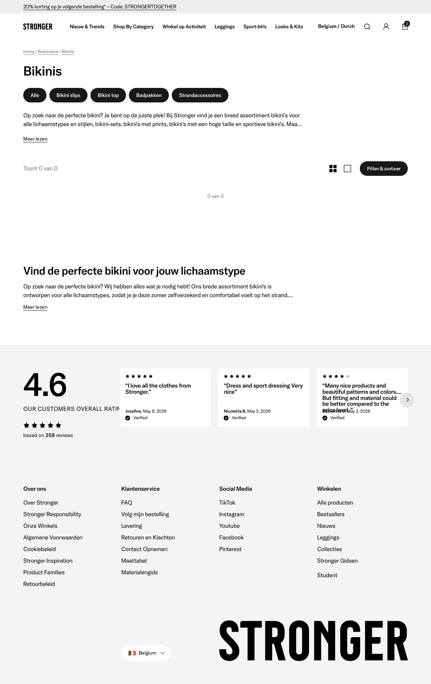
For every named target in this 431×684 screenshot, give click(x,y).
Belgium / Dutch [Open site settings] (336, 26)
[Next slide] (407, 400)
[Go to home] (37, 26)
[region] (263, 400)
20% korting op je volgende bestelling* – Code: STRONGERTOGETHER (99, 6)
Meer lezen (35, 139)
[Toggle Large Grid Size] (347, 169)
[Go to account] (386, 26)
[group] (165, 400)
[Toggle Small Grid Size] (332, 169)
